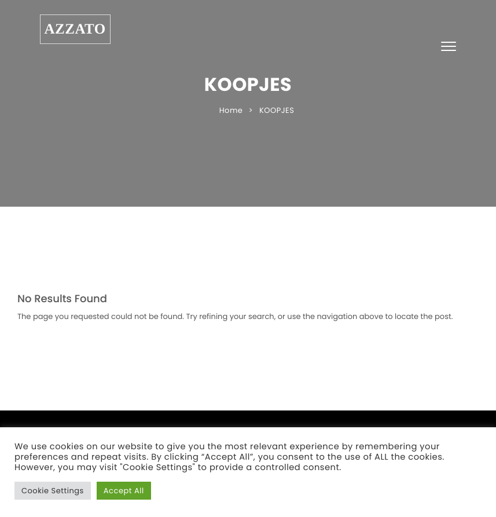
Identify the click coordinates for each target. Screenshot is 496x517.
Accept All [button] (124, 490)
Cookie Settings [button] (52, 490)
